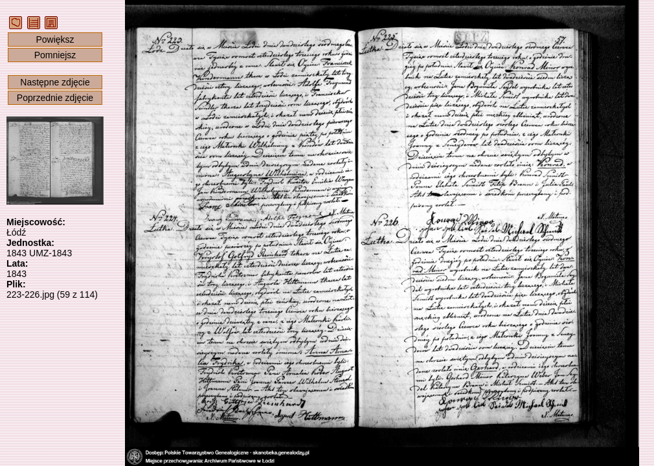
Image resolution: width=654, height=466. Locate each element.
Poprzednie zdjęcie (55, 98)
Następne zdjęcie (54, 82)
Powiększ (55, 39)
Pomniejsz (55, 55)
